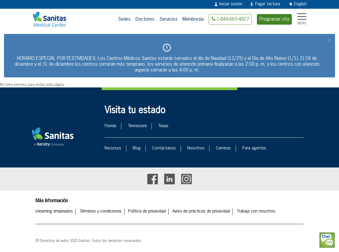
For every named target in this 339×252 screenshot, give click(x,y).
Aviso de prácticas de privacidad (201, 211)
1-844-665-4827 (233, 19)
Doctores (145, 19)
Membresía (193, 19)
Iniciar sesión (230, 4)
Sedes (124, 19)
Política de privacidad (147, 211)
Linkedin (169, 179)
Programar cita (274, 19)
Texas (163, 126)
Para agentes (254, 148)
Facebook (152, 179)
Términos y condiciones (100, 211)
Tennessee (137, 126)
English (300, 4)
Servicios (168, 19)
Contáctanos (164, 148)
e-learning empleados (54, 211)
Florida (110, 126)
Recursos (113, 148)
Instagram (186, 179)
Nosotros (195, 148)
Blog (137, 148)
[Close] (329, 40)
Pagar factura (267, 4)
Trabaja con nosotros (256, 211)
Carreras (223, 148)
